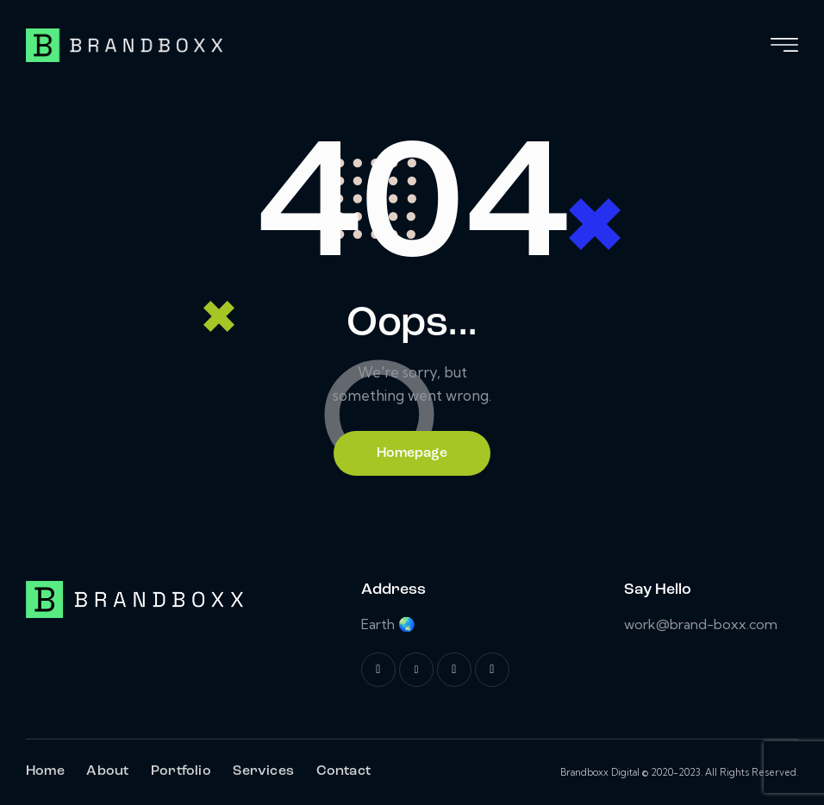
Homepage (412, 453)
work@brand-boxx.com (700, 624)
